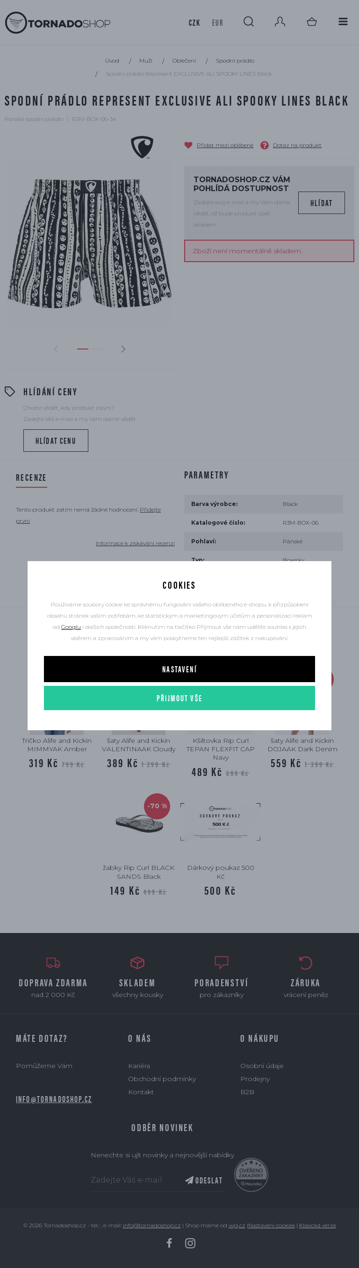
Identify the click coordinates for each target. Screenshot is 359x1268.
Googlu (71, 626)
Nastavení (179, 669)
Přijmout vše (179, 698)
